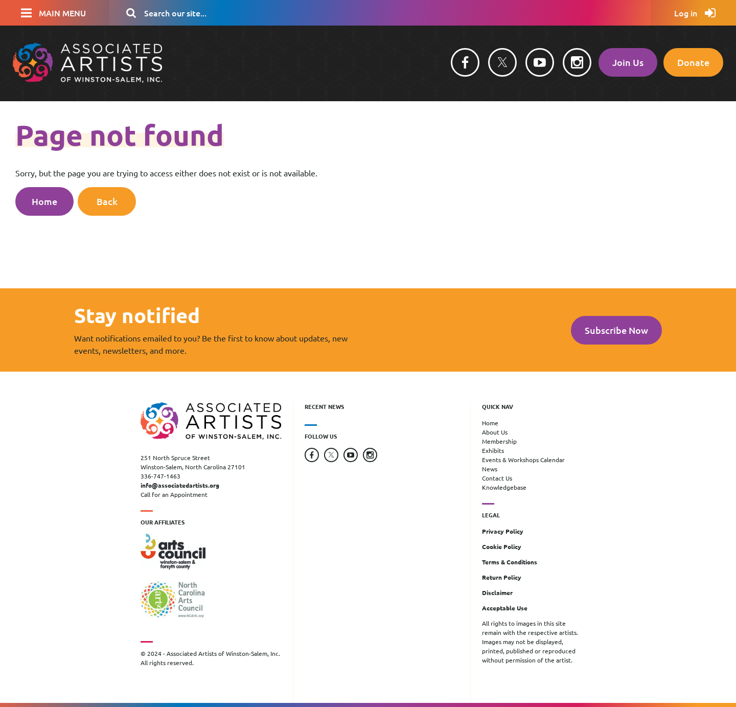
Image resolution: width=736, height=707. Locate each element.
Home (44, 201)
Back (107, 201)
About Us (495, 432)
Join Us (627, 62)
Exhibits (493, 450)
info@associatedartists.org (180, 485)
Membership (499, 441)
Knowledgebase (504, 487)
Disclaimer (497, 592)
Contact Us (497, 478)
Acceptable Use (504, 608)
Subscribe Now (616, 330)
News (489, 469)
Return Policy (501, 577)
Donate (693, 62)
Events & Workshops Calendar (523, 459)
